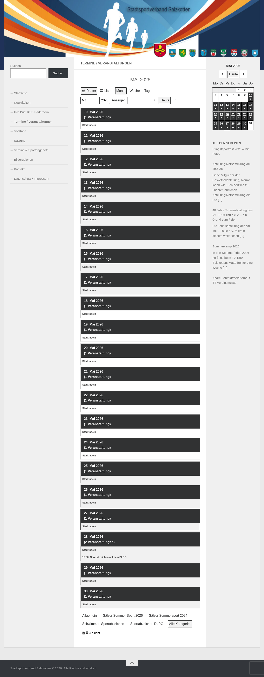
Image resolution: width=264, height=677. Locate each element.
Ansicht (91, 633)
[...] (220, 200)
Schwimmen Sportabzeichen (103, 624)
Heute (165, 100)
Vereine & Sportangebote (31, 150)
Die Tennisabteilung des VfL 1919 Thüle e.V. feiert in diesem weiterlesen (231, 231)
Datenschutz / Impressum (31, 178)
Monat (120, 91)
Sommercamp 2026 (225, 246)
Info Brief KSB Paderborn (31, 112)
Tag (147, 91)
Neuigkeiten (22, 102)
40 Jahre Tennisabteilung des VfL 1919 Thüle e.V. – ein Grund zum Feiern (232, 214)
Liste (105, 91)
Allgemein (89, 615)
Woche (135, 91)
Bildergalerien (23, 159)
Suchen (15, 66)
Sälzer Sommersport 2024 (168, 615)
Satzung (19, 140)
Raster (89, 91)
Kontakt (19, 169)
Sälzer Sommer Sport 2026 (123, 615)
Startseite (20, 93)
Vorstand (20, 131)
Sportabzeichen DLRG (146, 624)
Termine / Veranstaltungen (33, 121)
